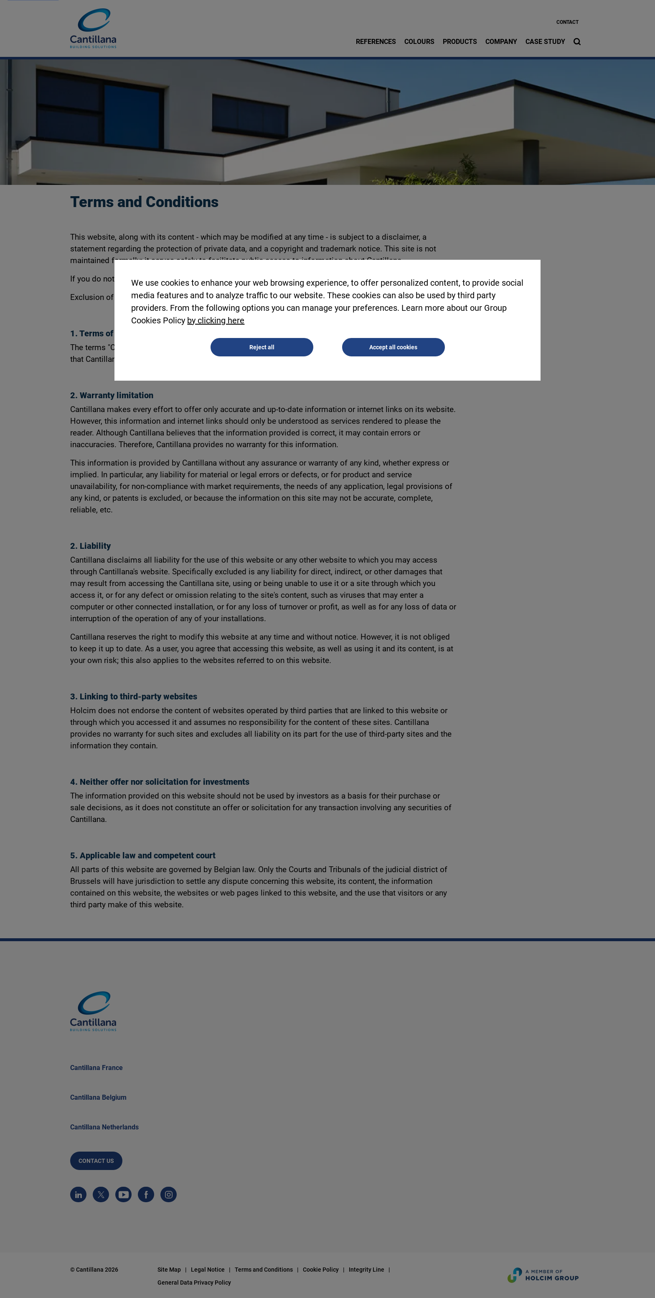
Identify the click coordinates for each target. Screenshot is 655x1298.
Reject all (261, 347)
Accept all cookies (393, 347)
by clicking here (215, 320)
